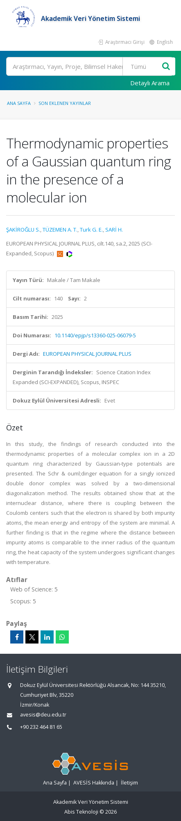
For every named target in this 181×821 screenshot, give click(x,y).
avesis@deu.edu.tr (43, 714)
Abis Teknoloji (81, 811)
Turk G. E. (91, 229)
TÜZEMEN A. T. (60, 229)
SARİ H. (114, 229)
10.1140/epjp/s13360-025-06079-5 (95, 335)
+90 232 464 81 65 (41, 726)
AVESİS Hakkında (93, 782)
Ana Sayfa (19, 103)
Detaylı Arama (150, 83)
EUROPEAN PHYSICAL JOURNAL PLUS (87, 353)
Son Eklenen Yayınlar (64, 103)
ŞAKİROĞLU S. (23, 229)
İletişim (129, 782)
